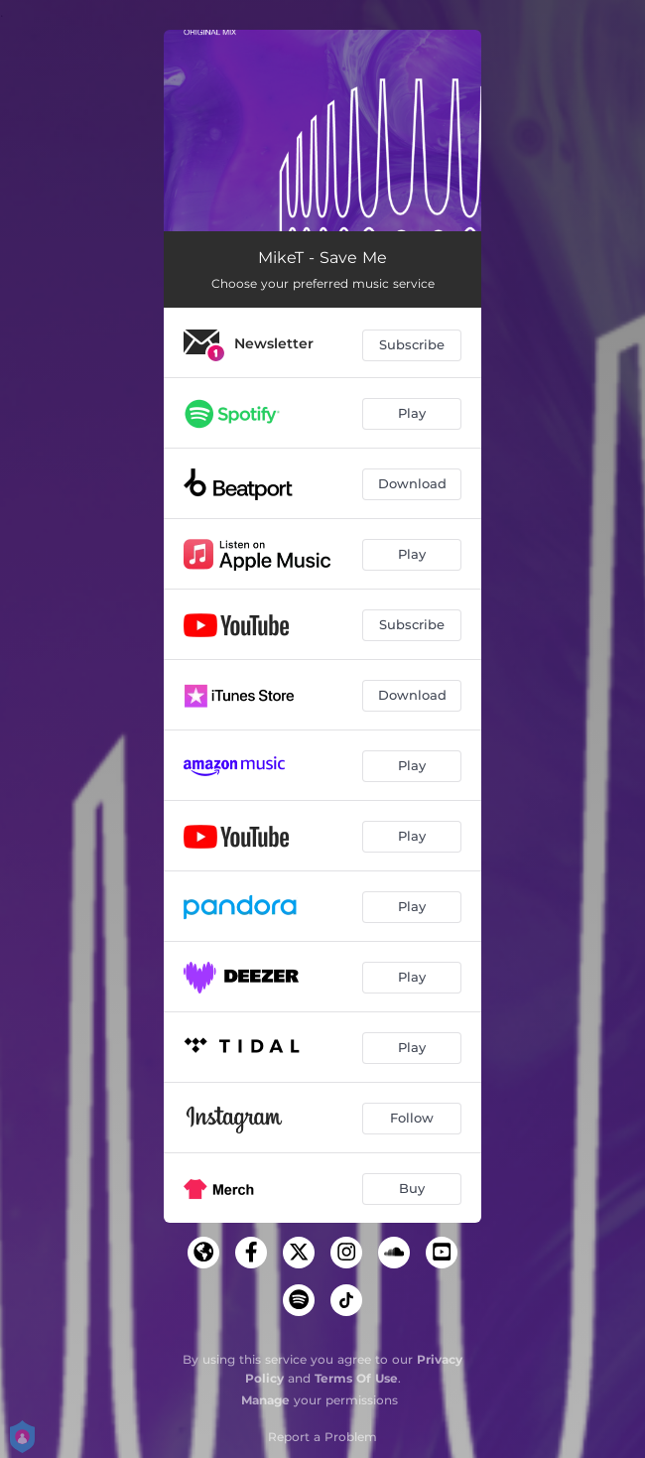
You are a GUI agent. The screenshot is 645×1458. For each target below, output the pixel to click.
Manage (265, 1399)
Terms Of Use (356, 1378)
